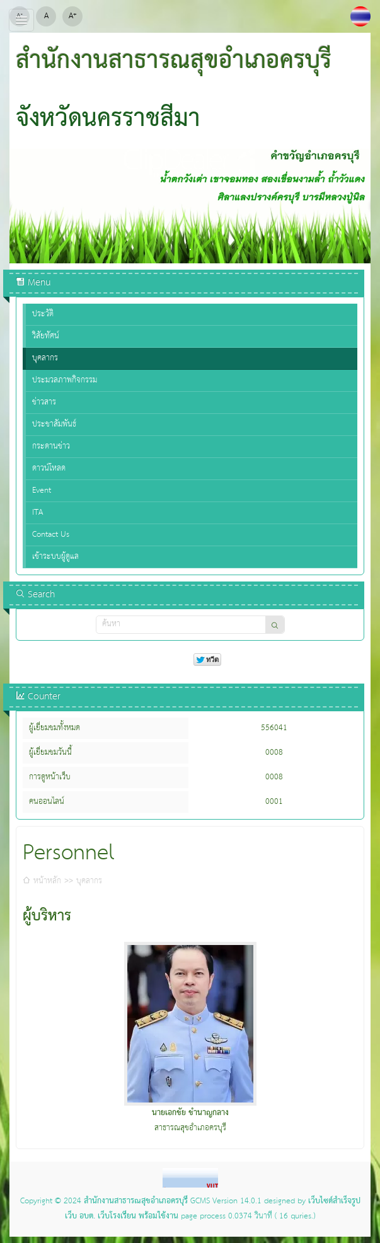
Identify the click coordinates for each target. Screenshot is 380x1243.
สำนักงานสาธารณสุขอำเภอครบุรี (136, 1201)
